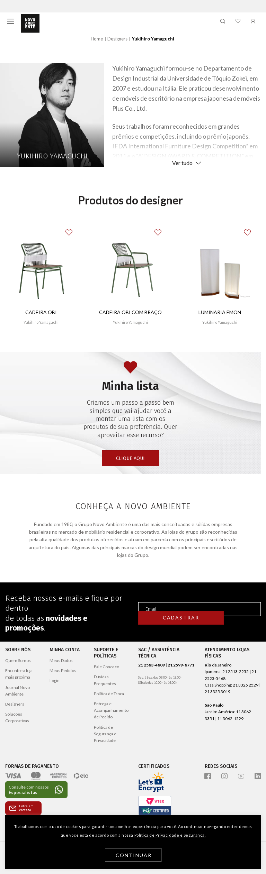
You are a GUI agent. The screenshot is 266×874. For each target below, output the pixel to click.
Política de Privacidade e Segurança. (170, 835)
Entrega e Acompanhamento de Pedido (111, 710)
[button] (74, 228)
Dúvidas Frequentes (105, 680)
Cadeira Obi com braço (130, 312)
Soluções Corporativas (17, 717)
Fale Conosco (106, 666)
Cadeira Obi (41, 312)
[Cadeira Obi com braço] (130, 265)
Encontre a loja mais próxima (19, 674)
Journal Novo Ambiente (17, 691)
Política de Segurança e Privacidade (105, 734)
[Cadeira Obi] (41, 265)
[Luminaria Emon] (219, 265)
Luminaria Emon (219, 312)
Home (97, 39)
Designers (117, 39)
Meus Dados (61, 660)
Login (55, 680)
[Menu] (10, 20)
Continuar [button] (134, 855)
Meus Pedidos (63, 670)
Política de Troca (109, 693)
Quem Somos (18, 660)
